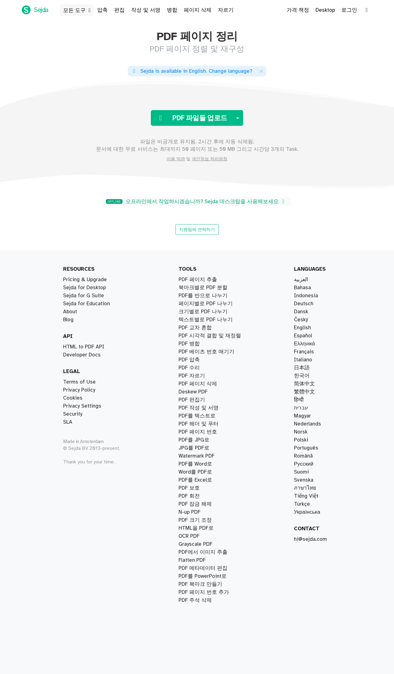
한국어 (302, 376)
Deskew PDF (193, 392)
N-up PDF (189, 512)
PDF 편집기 (192, 400)
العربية (301, 279)
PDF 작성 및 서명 (199, 408)
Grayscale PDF (195, 544)
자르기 (226, 10)
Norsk (301, 432)
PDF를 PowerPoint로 (203, 576)
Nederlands (307, 424)
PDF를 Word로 (195, 464)
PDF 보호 (189, 488)
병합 (172, 10)
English (302, 328)
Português (306, 448)
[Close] (261, 71)
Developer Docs (82, 355)
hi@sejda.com (310, 539)
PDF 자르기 (192, 376)
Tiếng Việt (306, 496)
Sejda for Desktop (84, 287)
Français (304, 352)
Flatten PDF (192, 560)
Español (303, 336)
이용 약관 (176, 159)
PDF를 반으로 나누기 (203, 295)
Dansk (301, 311)
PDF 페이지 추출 (198, 279)
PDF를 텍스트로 (197, 416)
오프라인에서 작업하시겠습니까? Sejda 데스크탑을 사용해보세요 (196, 201)
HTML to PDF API (83, 347)
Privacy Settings (82, 406)
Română (303, 456)
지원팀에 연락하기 (197, 229)
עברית (301, 408)
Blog (68, 320)
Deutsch (303, 303)
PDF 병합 (189, 344)
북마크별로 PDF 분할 (203, 287)
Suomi (301, 472)
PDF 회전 (189, 496)
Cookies (72, 398)
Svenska (303, 480)
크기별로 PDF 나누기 (203, 311)
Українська (307, 512)
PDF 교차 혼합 (195, 328)
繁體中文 (304, 392)
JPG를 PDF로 (194, 448)
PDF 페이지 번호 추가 (204, 592)
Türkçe (302, 504)
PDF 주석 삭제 (195, 600)
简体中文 (304, 384)
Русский (303, 464)
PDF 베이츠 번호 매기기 (206, 352)
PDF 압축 (189, 360)
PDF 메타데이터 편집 (203, 568)
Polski (301, 440)
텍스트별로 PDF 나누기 (206, 320)
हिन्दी (299, 400)
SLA (67, 422)
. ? (191, 71)
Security (72, 414)
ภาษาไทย (305, 488)
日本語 (302, 368)
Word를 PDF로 (195, 472)
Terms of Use (79, 382)
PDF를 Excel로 (195, 480)
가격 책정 (298, 10)
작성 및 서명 (145, 10)
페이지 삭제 (197, 10)
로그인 (349, 10)
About (70, 311)
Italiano (303, 360)
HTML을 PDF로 (196, 528)
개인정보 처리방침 (209, 159)
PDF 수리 (189, 368)
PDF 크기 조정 (195, 520)
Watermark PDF (197, 456)
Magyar (302, 416)
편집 (119, 10)
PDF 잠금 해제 (195, 504)
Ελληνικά (304, 344)
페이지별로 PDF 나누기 (206, 303)
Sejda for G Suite (83, 295)
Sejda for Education (86, 303)
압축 (102, 10)
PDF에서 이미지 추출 (203, 552)
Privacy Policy (79, 390)
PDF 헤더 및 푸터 (199, 424)
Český (301, 320)
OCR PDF (189, 536)
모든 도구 (78, 10)
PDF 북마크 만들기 (200, 584)
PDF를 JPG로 (194, 440)
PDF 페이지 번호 (198, 432)
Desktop (325, 10)
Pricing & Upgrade (85, 279)
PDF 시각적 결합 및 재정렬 (210, 336)
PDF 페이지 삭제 (198, 384)
